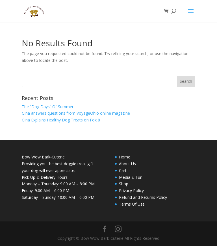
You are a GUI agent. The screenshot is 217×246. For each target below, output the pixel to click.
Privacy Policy (131, 190)
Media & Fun (130, 177)
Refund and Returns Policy (143, 197)
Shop (123, 183)
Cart (123, 170)
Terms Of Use (132, 204)
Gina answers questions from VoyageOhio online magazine (76, 113)
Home (124, 157)
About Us (127, 163)
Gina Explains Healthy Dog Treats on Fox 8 (61, 120)
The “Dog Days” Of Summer (47, 106)
